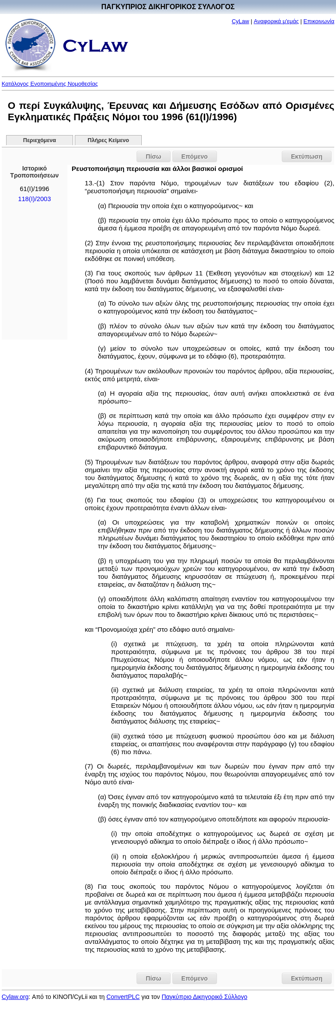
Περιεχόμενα (39, 140)
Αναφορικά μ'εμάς (276, 21)
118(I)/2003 (34, 198)
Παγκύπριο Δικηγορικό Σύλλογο (204, 996)
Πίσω (153, 156)
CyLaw (240, 21)
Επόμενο (195, 156)
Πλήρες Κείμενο (108, 140)
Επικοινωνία (319, 21)
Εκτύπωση (306, 156)
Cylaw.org (15, 996)
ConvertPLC (123, 996)
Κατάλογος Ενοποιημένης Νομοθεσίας (50, 83)
